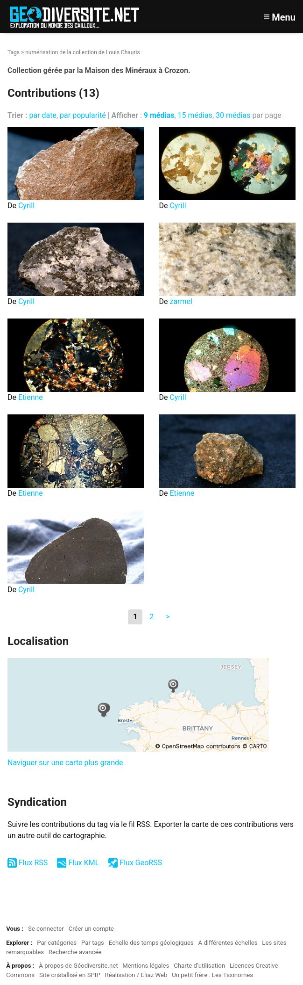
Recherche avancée (75, 952)
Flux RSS (33, 862)
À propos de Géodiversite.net (78, 965)
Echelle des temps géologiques (151, 942)
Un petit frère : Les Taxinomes (212, 974)
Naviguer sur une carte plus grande (65, 762)
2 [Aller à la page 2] (151, 616)
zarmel (180, 301)
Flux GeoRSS (141, 862)
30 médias (233, 115)
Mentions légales (145, 965)
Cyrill (26, 205)
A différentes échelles (228, 942)
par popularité (83, 115)
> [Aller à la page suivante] (167, 616)
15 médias (195, 115)
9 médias (159, 115)
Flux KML (83, 862)
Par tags (92, 942)
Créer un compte (91, 928)
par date (42, 115)
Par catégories (57, 942)
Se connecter (46, 928)
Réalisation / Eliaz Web (136, 974)
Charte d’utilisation (199, 965)
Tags (13, 52)
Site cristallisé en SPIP (69, 974)
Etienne (30, 397)
